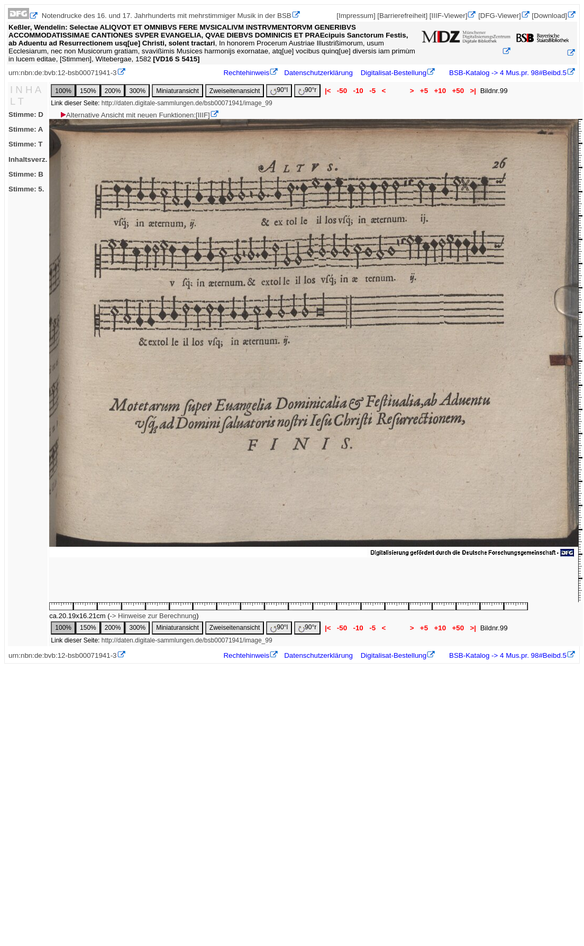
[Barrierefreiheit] (402, 16)
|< (328, 91)
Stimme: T (25, 144)
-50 (342, 91)
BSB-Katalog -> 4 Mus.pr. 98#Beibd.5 (507, 73)
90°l (279, 90)
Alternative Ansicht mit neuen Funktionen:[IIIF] (134, 115)
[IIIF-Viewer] (449, 16)
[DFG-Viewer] (499, 16)
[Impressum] (355, 16)
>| (473, 91)
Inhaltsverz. (27, 159)
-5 (372, 91)
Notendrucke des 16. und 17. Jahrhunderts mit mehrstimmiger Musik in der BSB (166, 16)
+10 (440, 91)
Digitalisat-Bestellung (393, 73)
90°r (307, 90)
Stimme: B (25, 174)
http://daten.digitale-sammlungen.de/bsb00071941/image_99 (187, 103)
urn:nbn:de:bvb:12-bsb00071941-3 (62, 73)
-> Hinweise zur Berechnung (153, 616)
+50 (458, 91)
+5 (424, 91)
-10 (358, 91)
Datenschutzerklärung (318, 73)
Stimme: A (25, 129)
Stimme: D (25, 114)
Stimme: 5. (26, 189)
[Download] (549, 16)
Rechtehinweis (246, 73)
